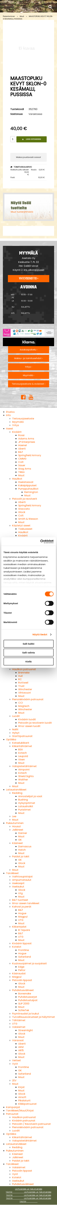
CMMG (22, 458)
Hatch (22, 850)
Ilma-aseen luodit (29, 726)
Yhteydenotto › (28, 278)
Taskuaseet (25, 529)
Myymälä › (28, 375)
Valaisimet (18, 1027)
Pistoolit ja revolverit (24, 499)
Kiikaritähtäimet (22, 746)
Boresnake (24, 993)
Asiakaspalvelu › (28, 349)
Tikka (21, 472)
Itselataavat (25, 482)
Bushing (23, 799)
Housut (16, 826)
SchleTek (23, 1010)
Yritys (15, 425)
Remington (31, 492)
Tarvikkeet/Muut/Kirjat (20, 1110)
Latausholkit (25, 806)
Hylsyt (15, 733)
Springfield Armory (29, 455)
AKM (21, 1047)
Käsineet (17, 843)
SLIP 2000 (23, 1003)
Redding (17, 793)
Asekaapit (18, 883)
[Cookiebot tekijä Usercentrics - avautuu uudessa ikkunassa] (41, 542)
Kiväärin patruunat (23, 1120)
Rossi (21, 435)
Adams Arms (26, 438)
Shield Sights (26, 776)
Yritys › (28, 366)
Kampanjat (13, 1107)
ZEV (14, 1080)
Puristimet (24, 809)
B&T (20, 452)
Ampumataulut (21, 880)
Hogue (22, 913)
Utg (20, 893)
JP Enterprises (26, 442)
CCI (20, 702)
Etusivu (10, 412)
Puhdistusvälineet (23, 990)
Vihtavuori (24, 692)
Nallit (15, 729)
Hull (20, 676)
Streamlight (25, 1030)
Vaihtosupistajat (22, 876)
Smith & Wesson (28, 519)
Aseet (9, 428)
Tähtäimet (18, 1020)
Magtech (23, 706)
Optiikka (11, 739)
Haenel (22, 445)
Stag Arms (24, 468)
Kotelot (16, 947)
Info (8, 415)
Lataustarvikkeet (16, 789)
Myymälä (18, 422)
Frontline (23, 950)
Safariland (24, 957)
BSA (20, 749)
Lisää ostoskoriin (31, 139)
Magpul (23, 916)
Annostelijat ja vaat (30, 796)
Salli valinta (28, 652)
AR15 (21, 1050)
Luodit (16, 716)
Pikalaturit (24, 1100)
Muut (22, 16)
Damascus (24, 846)
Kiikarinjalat (19, 926)
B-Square (24, 930)
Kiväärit (17, 432)
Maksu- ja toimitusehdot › (28, 358)
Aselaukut (18, 886)
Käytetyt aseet (21, 525)
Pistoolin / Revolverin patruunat (31, 1124)
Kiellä (28, 661)
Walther (23, 779)
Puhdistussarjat (27, 997)
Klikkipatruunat (27, 1104)
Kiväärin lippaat (22, 943)
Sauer (21, 465)
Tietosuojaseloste (23, 418)
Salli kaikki (28, 643)
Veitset (16, 1060)
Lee (14, 816)
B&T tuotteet (20, 900)
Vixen (21, 759)
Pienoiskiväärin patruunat (27, 699)
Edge (21, 967)
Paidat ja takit (20, 856)
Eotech (22, 753)
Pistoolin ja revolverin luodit (35, 723)
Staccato (24, 509)
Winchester (25, 689)
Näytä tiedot (40, 634)
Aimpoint (24, 769)
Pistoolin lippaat (22, 980)
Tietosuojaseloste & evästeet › (28, 383)
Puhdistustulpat (28, 1000)
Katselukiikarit (20, 743)
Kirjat (21, 1087)
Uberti (22, 448)
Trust (21, 686)
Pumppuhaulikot (28, 489)
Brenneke (23, 672)
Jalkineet (17, 829)
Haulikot (17, 478)
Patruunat (12, 1114)
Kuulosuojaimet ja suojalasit (29, 963)
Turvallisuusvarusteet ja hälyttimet (33, 1017)
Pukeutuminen (9, 16)
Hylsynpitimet (26, 803)
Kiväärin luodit (27, 719)
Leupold (23, 756)
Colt (21, 462)
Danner (22, 833)
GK (20, 840)
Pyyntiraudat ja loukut (25, 1013)
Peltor (21, 970)
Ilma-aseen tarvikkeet (25, 903)
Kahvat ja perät (21, 906)
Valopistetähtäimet (24, 766)
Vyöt (15, 1064)
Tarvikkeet (12, 873)
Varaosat (18, 1040)
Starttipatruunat (22, 736)
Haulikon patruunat (24, 669)
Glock (21, 512)
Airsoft (22, 1097)
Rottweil (23, 682)
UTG (20, 920)
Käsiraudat (19, 973)
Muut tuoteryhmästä (22, 211)
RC (20, 679)
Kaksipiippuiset (27, 485)
